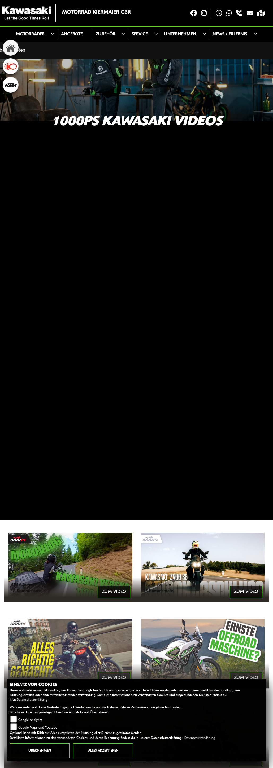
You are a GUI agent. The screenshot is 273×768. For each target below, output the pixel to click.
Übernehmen (39, 750)
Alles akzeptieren (103, 750)
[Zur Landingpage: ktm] (11, 85)
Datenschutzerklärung (32, 700)
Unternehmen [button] (180, 34)
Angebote (72, 34)
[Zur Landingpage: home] (11, 48)
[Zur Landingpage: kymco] (11, 66)
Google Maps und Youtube (37, 727)
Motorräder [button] (30, 34)
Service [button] (140, 34)
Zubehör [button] (105, 34)
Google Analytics (30, 720)
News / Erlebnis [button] (230, 34)
